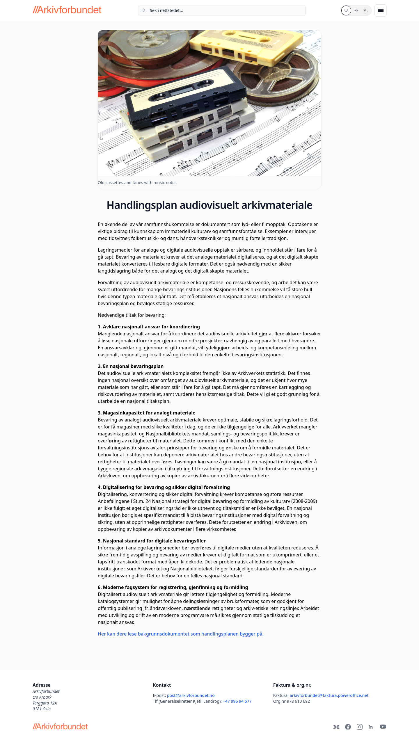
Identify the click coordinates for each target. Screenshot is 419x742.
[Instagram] (359, 726)
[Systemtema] (346, 10)
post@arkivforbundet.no (191, 695)
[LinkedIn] (371, 726)
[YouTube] (382, 726)
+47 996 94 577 (237, 701)
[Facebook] (348, 726)
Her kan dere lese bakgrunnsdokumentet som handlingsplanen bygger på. (181, 634)
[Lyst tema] (356, 10)
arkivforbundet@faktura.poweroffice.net (329, 695)
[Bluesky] (336, 726)
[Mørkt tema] (366, 10)
